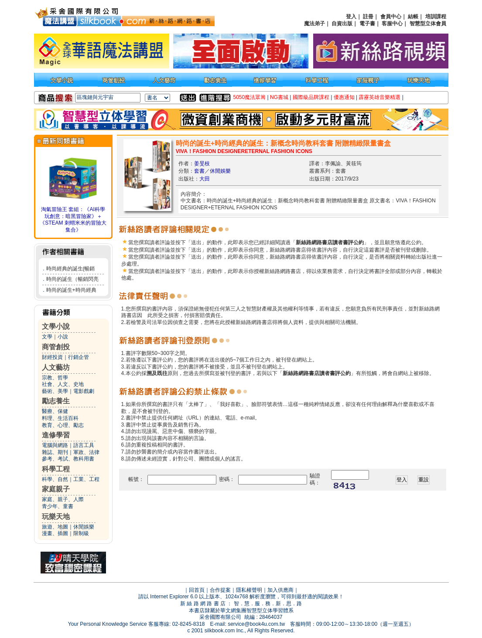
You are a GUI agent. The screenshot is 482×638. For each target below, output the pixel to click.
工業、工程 (86, 479)
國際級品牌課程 (311, 97)
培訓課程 (435, 17)
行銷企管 (78, 357)
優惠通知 (344, 97)
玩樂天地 (56, 516)
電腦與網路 (55, 445)
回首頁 (197, 590)
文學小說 (56, 326)
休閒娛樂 (83, 527)
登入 (351, 17)
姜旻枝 (202, 163)
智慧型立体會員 (428, 23)
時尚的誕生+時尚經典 (71, 290)
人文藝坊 (56, 367)
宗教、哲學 (55, 378)
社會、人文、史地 (63, 384)
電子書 (367, 23)
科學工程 (56, 469)
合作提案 (220, 590)
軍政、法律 (86, 452)
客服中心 (392, 23)
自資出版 (342, 23)
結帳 (413, 17)
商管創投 (56, 347)
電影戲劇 (83, 391)
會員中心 (390, 17)
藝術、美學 (55, 391)
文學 (47, 337)
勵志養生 (56, 401)
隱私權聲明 (249, 590)
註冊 (368, 17)
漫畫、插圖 (55, 533)
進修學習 (56, 435)
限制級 (81, 533)
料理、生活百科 (60, 418)
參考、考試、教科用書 (68, 459)
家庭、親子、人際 (63, 499)
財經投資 (52, 357)
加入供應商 (280, 590)
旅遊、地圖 (55, 527)
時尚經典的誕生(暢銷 (70, 269)
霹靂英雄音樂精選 (379, 97)
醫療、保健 (55, 411)
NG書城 (279, 97)
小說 (63, 337)
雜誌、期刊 (55, 452)
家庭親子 (56, 489)
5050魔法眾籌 (249, 97)
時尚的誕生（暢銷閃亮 (72, 279)
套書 (199, 171)
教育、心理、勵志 (63, 425)
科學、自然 (55, 479)
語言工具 (83, 445)
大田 (204, 179)
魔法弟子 (314, 23)
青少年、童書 (57, 506)
